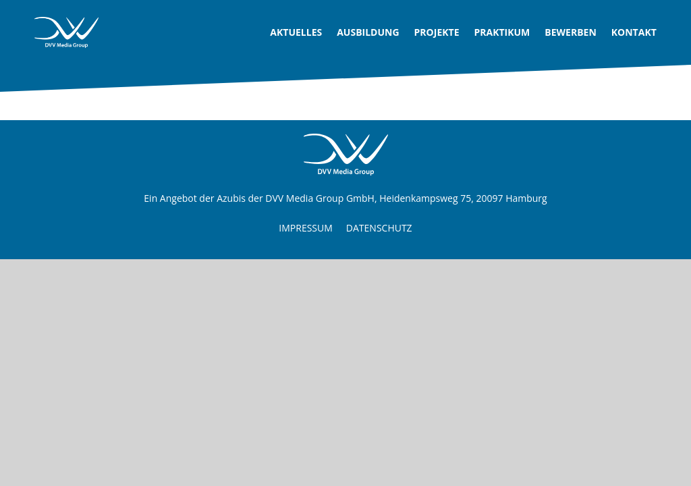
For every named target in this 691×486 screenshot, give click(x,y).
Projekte (437, 32)
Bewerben (571, 32)
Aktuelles (296, 32)
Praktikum (502, 32)
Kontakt (634, 32)
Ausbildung (368, 32)
